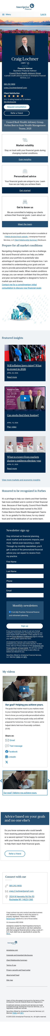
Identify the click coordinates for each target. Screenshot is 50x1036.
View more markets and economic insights (21, 480)
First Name (11, 561)
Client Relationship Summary (25, 240)
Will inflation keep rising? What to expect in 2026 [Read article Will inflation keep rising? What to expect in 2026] (24, 367)
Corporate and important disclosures (19, 955)
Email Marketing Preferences (22, 637)
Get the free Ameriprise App (27, 993)
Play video (11, 427)
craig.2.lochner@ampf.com (15, 88)
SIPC (25, 657)
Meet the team (25, 224)
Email (9, 590)
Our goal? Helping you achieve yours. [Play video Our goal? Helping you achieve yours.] (20, 793)
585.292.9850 (9, 84)
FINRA (18, 657)
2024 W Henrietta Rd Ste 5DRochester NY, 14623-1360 (21, 898)
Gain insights (25, 159)
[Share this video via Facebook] (13, 751)
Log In (43, 14)
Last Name (11, 571)
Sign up (24, 626)
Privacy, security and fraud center (18, 970)
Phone (9, 581)
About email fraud (12, 975)
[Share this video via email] (13, 740)
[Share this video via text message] (13, 746)
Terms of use (11, 965)
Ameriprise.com (12, 950)
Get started (25, 190)
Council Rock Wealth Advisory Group (25, 73)
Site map (9, 980)
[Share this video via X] (13, 762)
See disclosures (10, 102)
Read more (12, 377)
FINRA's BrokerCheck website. (16, 237)
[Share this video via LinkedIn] (13, 756)
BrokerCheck (10, 919)
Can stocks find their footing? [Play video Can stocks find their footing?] (23, 415)
